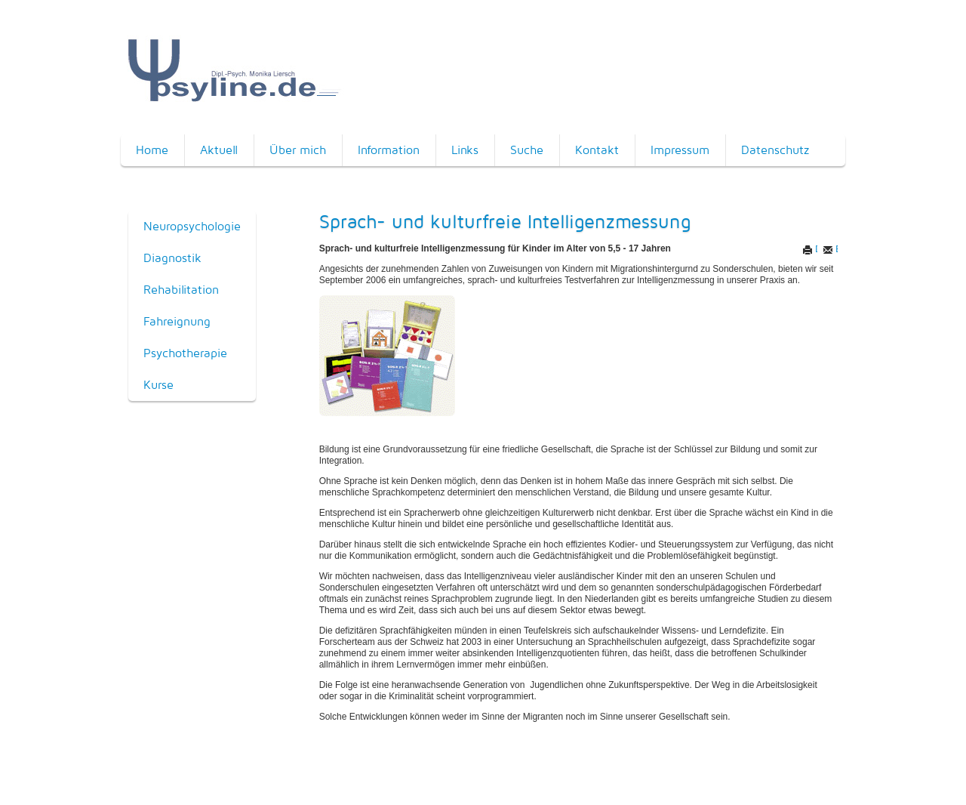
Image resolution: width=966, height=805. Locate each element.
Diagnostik (172, 258)
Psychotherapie (185, 353)
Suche (526, 150)
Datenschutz (775, 150)
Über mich (297, 150)
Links (464, 150)
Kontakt (597, 150)
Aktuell (219, 150)
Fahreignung (177, 321)
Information (389, 150)
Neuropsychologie (192, 226)
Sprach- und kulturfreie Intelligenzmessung (505, 221)
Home (152, 150)
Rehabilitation (181, 289)
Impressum (680, 150)
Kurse (158, 385)
